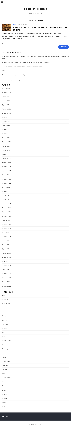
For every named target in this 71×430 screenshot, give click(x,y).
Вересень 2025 (6, 117)
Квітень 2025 (6, 138)
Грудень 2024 (6, 154)
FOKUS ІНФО (35, 9)
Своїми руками (6, 378)
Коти (3, 345)
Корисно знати (6, 341)
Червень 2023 (6, 224)
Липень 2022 (6, 270)
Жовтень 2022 (6, 257)
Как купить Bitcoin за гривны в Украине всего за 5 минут (40, 28)
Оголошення (6, 361)
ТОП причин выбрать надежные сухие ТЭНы (16, 71)
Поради (4, 369)
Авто (3, 295)
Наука (4, 357)
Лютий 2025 (6, 146)
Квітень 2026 (6, 88)
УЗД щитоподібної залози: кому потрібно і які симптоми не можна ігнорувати (26, 62)
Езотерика (5, 316)
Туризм (4, 402)
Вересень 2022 (6, 261)
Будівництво (6, 304)
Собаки (4, 390)
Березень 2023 (6, 237)
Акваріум (5, 299)
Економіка (5, 320)
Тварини (4, 394)
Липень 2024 (6, 175)
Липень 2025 (6, 125)
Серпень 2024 (6, 171)
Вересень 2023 (6, 212)
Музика (4, 353)
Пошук (4, 44)
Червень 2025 (6, 130)
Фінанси (4, 406)
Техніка (4, 398)
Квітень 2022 (6, 282)
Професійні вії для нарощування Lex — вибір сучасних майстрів (22, 67)
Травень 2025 (6, 134)
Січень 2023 (6, 245)
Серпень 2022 (6, 265)
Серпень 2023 (6, 216)
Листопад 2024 (6, 158)
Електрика (5, 324)
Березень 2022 (6, 286)
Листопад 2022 (6, 253)
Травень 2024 (6, 183)
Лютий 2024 (6, 195)
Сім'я (3, 386)
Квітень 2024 (6, 187)
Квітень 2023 (6, 232)
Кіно (3, 336)
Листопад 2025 (6, 109)
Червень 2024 (6, 179)
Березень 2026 (6, 92)
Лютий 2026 (6, 97)
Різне (15, 24)
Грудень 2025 (6, 105)
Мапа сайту (5, 416)
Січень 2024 (6, 200)
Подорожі (5, 365)
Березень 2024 (6, 191)
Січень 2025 (6, 150)
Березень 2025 (6, 142)
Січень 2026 (6, 101)
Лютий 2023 (6, 241)
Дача (3, 308)
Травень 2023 (6, 228)
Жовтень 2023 (6, 208)
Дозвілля (5, 312)
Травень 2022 (6, 278)
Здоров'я (5, 328)
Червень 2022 (6, 274)
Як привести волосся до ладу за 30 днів (14, 75)
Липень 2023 (6, 220)
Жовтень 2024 (6, 163)
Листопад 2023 (6, 204)
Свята (4, 382)
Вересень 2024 (6, 167)
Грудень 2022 (6, 249)
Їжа (3, 332)
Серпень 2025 (6, 121)
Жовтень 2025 (6, 113)
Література (5, 349)
